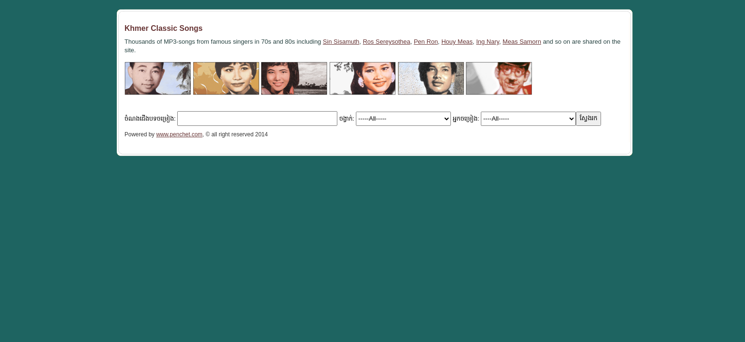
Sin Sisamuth (341, 41)
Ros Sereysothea (387, 41)
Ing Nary (487, 41)
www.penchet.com (179, 134)
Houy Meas (457, 41)
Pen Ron (426, 41)
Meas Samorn (522, 41)
